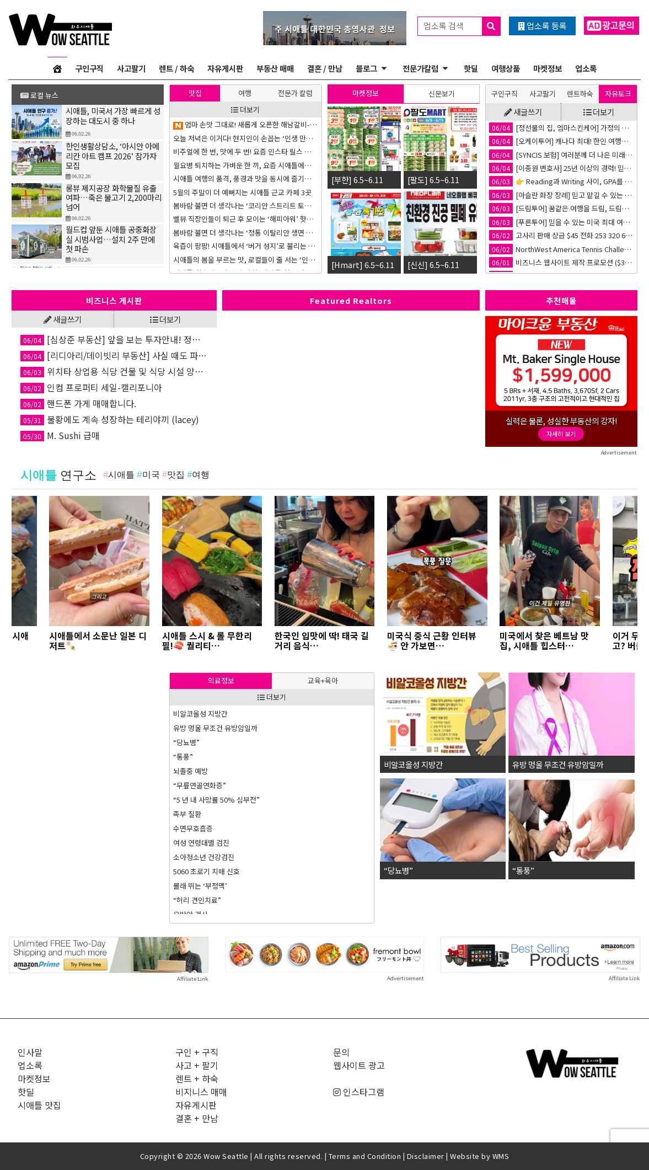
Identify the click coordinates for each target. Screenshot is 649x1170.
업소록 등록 (542, 25)
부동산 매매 (275, 68)
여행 (244, 93)
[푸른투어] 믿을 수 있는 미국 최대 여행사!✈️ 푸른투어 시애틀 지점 (561, 222)
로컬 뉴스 (39, 95)
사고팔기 (131, 68)
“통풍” (183, 756)
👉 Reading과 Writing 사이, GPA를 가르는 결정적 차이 (561, 181)
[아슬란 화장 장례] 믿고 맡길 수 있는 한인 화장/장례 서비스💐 (561, 195)
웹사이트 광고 (359, 1065)
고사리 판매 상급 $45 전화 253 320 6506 (561, 235)
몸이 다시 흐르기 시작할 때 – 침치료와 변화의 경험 (245, 205)
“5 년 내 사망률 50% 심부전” (216, 799)
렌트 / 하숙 (176, 68)
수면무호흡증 (193, 828)
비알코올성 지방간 (200, 713)
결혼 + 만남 (196, 1118)
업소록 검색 (461, 26)
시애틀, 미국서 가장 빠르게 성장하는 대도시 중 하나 (113, 118)
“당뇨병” (186, 742)
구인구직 (89, 68)
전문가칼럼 (420, 68)
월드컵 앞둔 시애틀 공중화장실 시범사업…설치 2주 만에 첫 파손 (111, 241)
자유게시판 (225, 68)
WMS (500, 1156)
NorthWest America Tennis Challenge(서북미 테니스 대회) (561, 249)
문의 (341, 1052)
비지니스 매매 (201, 1091)
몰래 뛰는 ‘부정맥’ (200, 885)
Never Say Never (201, 232)
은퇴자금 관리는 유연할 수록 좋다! (223, 218)
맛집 (195, 93)
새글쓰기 (523, 111)
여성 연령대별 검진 (201, 842)
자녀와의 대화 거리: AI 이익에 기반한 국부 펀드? (244, 124)
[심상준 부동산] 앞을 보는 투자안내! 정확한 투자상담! (114, 339)
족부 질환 (187, 814)
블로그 (366, 68)
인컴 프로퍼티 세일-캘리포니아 (91, 387)
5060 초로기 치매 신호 (206, 871)
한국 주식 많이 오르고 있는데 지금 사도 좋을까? (243, 151)
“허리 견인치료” (197, 900)
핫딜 (471, 68)
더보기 (245, 109)
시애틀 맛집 (39, 1105)
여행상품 (505, 68)
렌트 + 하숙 (196, 1078)
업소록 (586, 68)
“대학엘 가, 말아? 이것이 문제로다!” (226, 165)
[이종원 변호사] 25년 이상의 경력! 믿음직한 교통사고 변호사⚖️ (561, 168)
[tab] (195, 93)
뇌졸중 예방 (190, 771)
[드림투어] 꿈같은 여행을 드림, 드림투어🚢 (561, 208)
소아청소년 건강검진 (203, 857)
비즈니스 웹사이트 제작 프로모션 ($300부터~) (561, 262)
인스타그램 (358, 1091)
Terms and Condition (365, 1156)
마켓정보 (547, 68)
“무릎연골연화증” (199, 785)
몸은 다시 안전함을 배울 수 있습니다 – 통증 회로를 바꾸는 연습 (245, 138)
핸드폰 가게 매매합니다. (78, 403)
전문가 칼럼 (295, 93)
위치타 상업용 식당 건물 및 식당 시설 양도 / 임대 (114, 371)
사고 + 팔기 (196, 1065)
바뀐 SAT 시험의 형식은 (208, 246)
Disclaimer (425, 1156)
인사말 (30, 1052)
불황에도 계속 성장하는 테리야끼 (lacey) (109, 419)
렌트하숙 (580, 93)
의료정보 (221, 680)
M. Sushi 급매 (60, 435)
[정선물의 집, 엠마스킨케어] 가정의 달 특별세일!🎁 (561, 127)
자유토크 (618, 93)
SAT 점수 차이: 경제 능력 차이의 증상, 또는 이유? (245, 192)
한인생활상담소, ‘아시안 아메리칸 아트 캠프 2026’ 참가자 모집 (112, 158)
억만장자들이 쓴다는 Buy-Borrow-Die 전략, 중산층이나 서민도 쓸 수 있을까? (245, 259)
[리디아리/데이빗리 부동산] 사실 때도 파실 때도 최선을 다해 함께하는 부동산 (114, 355)
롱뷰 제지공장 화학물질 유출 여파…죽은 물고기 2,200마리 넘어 (114, 200)
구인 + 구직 (196, 1052)
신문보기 (441, 93)
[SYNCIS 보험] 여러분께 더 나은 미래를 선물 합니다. (561, 154)
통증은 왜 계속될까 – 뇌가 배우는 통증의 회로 (240, 178)
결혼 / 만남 (324, 68)
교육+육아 (323, 680)
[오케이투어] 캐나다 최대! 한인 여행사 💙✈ (561, 141)
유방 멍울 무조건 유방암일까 (215, 728)
